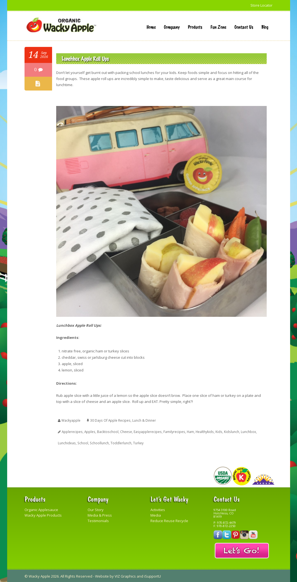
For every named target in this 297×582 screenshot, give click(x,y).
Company (172, 27)
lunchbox (246, 431)
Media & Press (100, 514)
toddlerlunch (120, 442)
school (82, 442)
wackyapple (70, 420)
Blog (264, 27)
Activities (157, 508)
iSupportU (152, 575)
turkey (137, 442)
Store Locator (261, 5)
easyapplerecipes (147, 431)
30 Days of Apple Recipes (110, 420)
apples (89, 431)
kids (217, 431)
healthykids (204, 431)
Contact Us (243, 27)
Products (195, 27)
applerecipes (72, 431)
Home (151, 27)
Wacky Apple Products (43, 514)
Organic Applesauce (41, 508)
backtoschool (107, 431)
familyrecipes (173, 431)
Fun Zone (218, 27)
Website (102, 575)
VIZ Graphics (125, 575)
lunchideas (66, 442)
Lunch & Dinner (144, 420)
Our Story (96, 508)
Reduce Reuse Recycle (169, 520)
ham (189, 431)
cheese (125, 431)
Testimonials (98, 520)
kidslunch (230, 431)
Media (155, 514)
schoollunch (98, 442)
